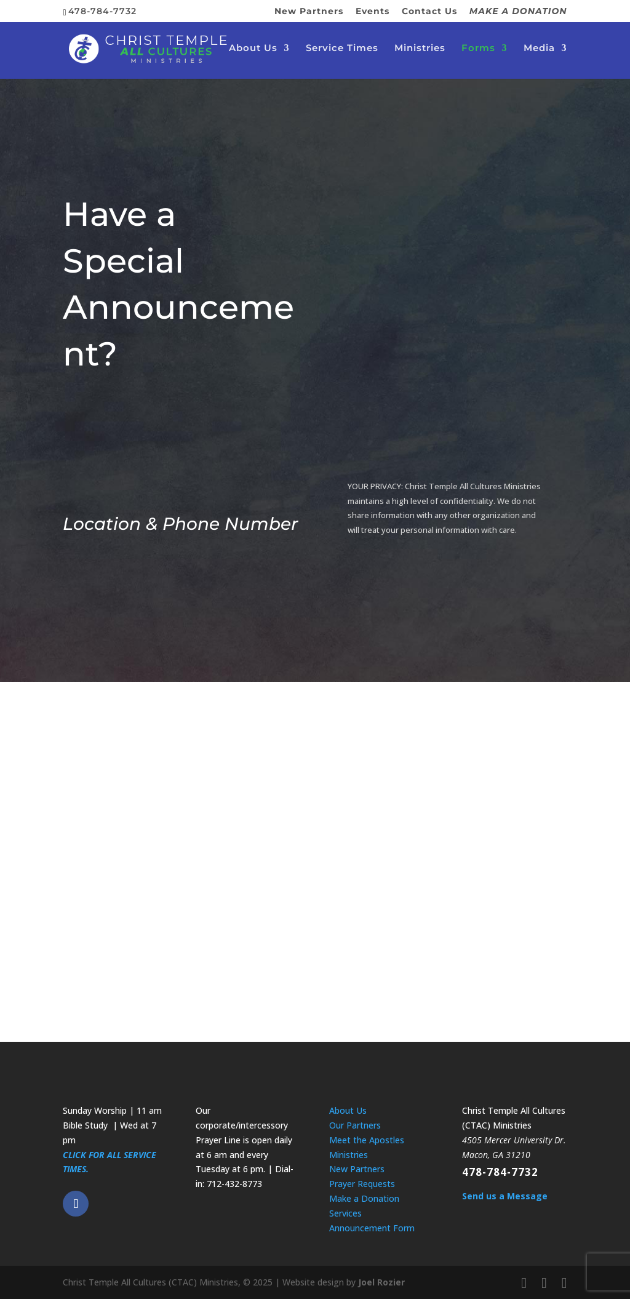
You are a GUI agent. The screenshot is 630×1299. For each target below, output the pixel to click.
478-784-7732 (500, 1172)
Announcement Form (372, 1228)
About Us (253, 50)
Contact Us (429, 12)
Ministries (419, 50)
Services (345, 1213)
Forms (478, 50)
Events (372, 12)
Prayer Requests (362, 1183)
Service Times (342, 50)
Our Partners (355, 1125)
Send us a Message (505, 1196)
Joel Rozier (381, 1282)
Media (539, 50)
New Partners (308, 12)
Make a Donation (364, 1198)
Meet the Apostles (366, 1140)
